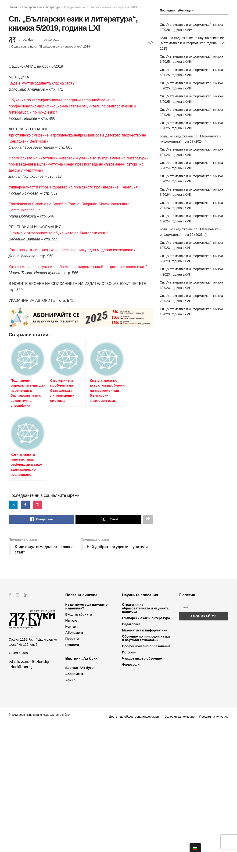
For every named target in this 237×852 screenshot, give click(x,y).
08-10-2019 (52, 39)
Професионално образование (146, 773)
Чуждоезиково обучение (142, 785)
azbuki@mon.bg (20, 793)
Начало (13, 7)
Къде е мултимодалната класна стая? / (43, 83)
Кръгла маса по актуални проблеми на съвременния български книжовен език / (78, 267)
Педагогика (131, 750)
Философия (131, 791)
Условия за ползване (179, 843)
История (129, 779)
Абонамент (74, 759)
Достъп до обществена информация (134, 843)
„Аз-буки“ (29, 39)
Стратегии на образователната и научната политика (145, 734)
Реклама (72, 771)
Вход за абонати (78, 741)
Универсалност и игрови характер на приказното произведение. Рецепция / (74, 187)
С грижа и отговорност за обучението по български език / (58, 233)
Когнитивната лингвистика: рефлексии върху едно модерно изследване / (72, 250)
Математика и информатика (144, 757)
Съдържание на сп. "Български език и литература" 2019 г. (101, 7)
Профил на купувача (213, 843)
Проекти (72, 765)
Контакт (71, 753)
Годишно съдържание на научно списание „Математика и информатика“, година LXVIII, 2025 (194, 43)
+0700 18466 (18, 779)
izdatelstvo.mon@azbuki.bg (29, 788)
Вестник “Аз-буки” (80, 794)
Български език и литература (41, 7)
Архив (70, 806)
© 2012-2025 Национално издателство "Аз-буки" (40, 841)
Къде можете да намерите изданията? (86, 733)
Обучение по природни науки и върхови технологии (146, 764)
